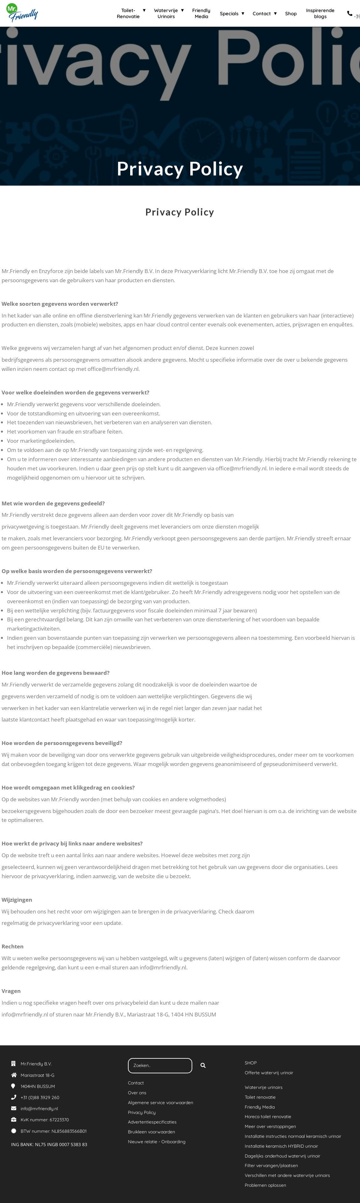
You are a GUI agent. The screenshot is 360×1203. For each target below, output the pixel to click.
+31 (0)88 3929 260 (40, 1097)
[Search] (203, 1065)
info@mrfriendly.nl (39, 1108)
